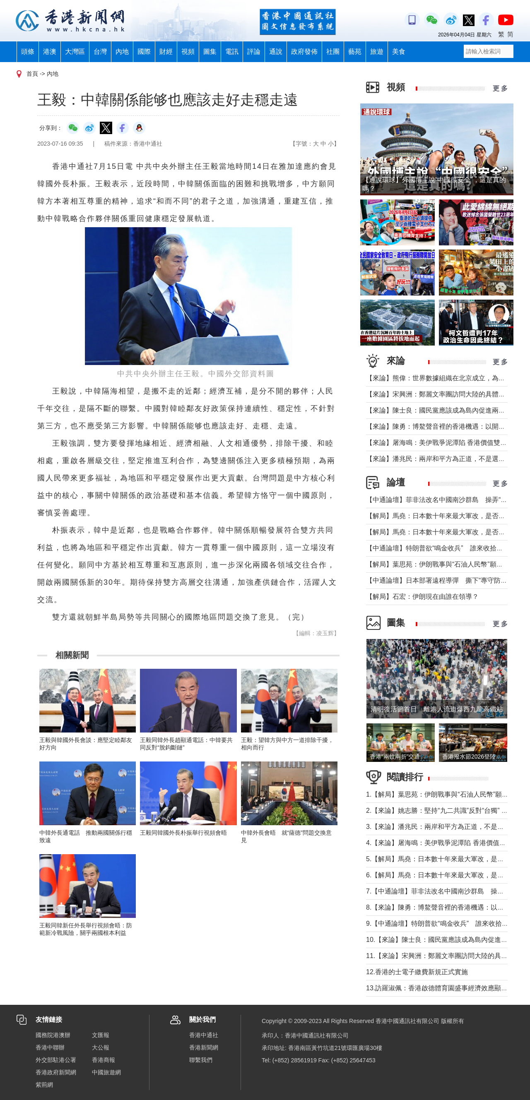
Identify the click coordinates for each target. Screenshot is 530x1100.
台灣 (100, 51)
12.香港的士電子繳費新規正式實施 (417, 971)
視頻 (188, 51)
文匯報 (100, 1035)
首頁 (32, 73)
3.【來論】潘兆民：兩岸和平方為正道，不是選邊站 (441, 826)
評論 (253, 51)
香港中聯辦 (50, 1047)
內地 (122, 51)
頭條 (27, 51)
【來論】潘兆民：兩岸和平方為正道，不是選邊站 (439, 458)
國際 (144, 51)
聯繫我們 (200, 1060)
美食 (398, 51)
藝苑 (354, 51)
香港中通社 (203, 1035)
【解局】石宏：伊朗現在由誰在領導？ (422, 596)
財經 (166, 51)
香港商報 (103, 1060)
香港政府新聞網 (56, 1072)
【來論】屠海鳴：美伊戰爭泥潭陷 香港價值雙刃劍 (439, 442)
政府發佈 (304, 51)
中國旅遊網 (106, 1072)
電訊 (231, 51)
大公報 (100, 1047)
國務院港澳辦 (53, 1035)
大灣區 (75, 51)
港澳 (49, 51)
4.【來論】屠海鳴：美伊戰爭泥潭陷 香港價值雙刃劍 (442, 842)
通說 (275, 51)
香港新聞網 (203, 1047)
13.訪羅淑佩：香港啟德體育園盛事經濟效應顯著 (437, 988)
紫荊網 (44, 1084)
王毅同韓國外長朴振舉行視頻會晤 (183, 832)
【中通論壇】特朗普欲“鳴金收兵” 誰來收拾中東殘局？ (448, 548)
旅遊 (376, 51)
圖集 (210, 51)
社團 (333, 51)
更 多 (500, 88)
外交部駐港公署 (56, 1060)
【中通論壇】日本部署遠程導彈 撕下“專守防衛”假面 (444, 580)
